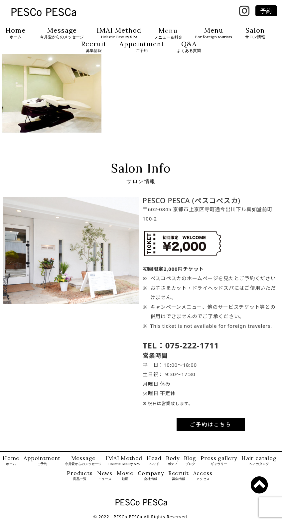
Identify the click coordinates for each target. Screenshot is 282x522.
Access (202, 476)
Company (151, 476)
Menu (168, 33)
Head (154, 461)
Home (16, 33)
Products (79, 476)
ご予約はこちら (211, 424)
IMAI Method (119, 33)
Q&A (189, 47)
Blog (190, 461)
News (104, 476)
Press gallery (219, 461)
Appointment (141, 47)
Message (62, 33)
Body (173, 461)
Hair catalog (259, 461)
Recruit (93, 47)
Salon (255, 33)
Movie (125, 476)
